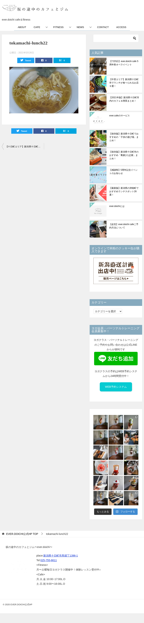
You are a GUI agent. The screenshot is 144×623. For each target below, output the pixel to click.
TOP (22, 533)
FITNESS (58, 27)
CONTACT (103, 27)
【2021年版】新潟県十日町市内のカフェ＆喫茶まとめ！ (124, 99)
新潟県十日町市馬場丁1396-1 (60, 555)
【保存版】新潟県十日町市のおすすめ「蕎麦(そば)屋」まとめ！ (124, 155)
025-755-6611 (48, 560)
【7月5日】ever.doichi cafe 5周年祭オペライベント (123, 63)
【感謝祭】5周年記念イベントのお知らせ (123, 172)
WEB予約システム (116, 386)
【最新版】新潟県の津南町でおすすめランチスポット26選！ (124, 191)
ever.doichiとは (116, 206)
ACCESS (121, 27)
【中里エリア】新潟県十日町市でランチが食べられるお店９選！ (124, 82)
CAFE (37, 27)
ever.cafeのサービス (119, 115)
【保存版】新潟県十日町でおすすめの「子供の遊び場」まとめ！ (124, 137)
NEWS (80, 27)
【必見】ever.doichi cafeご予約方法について (123, 226)
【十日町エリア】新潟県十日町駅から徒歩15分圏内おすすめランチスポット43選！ (25, 146)
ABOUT (22, 27)
